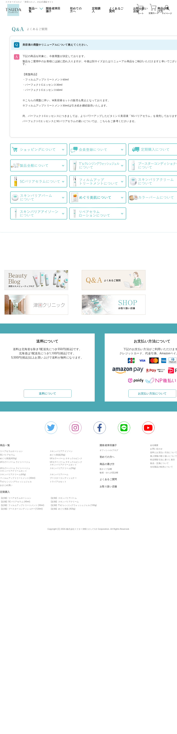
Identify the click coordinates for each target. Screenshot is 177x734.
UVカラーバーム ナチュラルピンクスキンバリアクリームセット (66, 462)
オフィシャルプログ (109, 449)
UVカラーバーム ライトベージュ (15, 461)
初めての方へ (76, 10)
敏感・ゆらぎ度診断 (109, 471)
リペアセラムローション (11, 450)
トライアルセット (58, 480)
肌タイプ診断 (106, 468)
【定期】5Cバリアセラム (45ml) (15, 500)
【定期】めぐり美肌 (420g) (62, 507)
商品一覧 (5, 444)
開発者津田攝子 (53, 10)
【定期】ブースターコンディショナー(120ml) (21, 507)
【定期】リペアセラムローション (15, 497)
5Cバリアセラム (7, 453)
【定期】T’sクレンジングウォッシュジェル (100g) (73, 504)
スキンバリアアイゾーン (61, 450)
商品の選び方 (107, 462)
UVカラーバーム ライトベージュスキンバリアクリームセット (15, 468)
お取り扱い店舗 (108, 485)
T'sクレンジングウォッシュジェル (16, 480)
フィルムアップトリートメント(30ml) (17, 477)
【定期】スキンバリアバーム (63, 497)
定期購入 (96, 10)
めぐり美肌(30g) (57, 453)
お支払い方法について (152, 392)
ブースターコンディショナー (63, 477)
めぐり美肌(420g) (8, 457)
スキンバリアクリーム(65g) (13, 473)
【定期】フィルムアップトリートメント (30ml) (22, 504)
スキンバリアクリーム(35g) (63, 467)
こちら (104, 121)
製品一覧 (33, 10)
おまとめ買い (6, 484)
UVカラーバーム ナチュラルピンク (66, 457)
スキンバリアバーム (59, 473)
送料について (47, 392)
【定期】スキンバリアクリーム (64, 500)
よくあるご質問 (116, 10)
